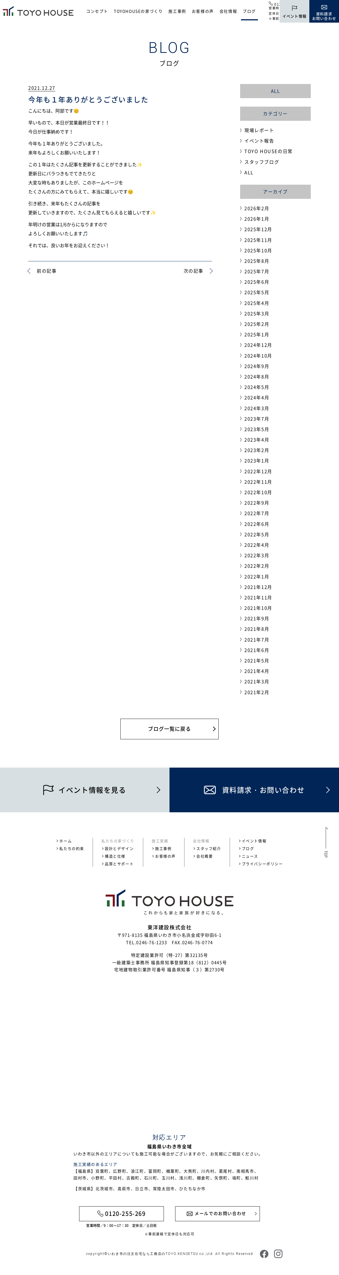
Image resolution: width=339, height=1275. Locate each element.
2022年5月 (256, 534)
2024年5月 (256, 387)
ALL (275, 90)
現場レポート (259, 130)
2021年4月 (256, 670)
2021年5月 (256, 660)
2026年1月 (256, 218)
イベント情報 (254, 840)
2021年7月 (256, 639)
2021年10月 (258, 607)
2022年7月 (256, 513)
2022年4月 (256, 544)
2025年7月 (256, 271)
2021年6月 (256, 650)
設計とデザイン (119, 848)
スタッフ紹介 (208, 848)
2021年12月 (258, 586)
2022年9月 (256, 502)
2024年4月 (256, 397)
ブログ (249, 11)
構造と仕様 (115, 856)
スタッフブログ (261, 161)
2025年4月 (256, 303)
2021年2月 (256, 692)
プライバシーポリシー (262, 863)
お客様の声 (203, 11)
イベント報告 (259, 140)
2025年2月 (256, 323)
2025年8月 (256, 260)
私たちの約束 (71, 848)
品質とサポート (119, 863)
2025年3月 (256, 313)
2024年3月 (256, 408)
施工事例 (177, 11)
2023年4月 (256, 439)
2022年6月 (256, 523)
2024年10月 (258, 355)
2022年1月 (256, 576)
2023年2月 (256, 450)
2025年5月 (256, 292)
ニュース (250, 856)
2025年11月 (258, 239)
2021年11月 (258, 597)
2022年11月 (258, 481)
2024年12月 (258, 344)
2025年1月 (256, 334)
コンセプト (97, 11)
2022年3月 (256, 555)
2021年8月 (256, 628)
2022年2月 (256, 565)
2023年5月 (256, 429)
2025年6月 (256, 281)
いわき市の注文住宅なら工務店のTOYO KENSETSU (153, 1254)
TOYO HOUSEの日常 (268, 151)
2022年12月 (258, 471)
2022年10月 (258, 492)
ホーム (65, 840)
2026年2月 (256, 208)
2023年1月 (256, 460)
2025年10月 (258, 250)
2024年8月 (256, 376)
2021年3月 (256, 681)
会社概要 (204, 856)
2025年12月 (258, 229)
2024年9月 (256, 366)
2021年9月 (256, 618)
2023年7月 (256, 418)
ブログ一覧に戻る (169, 729)
